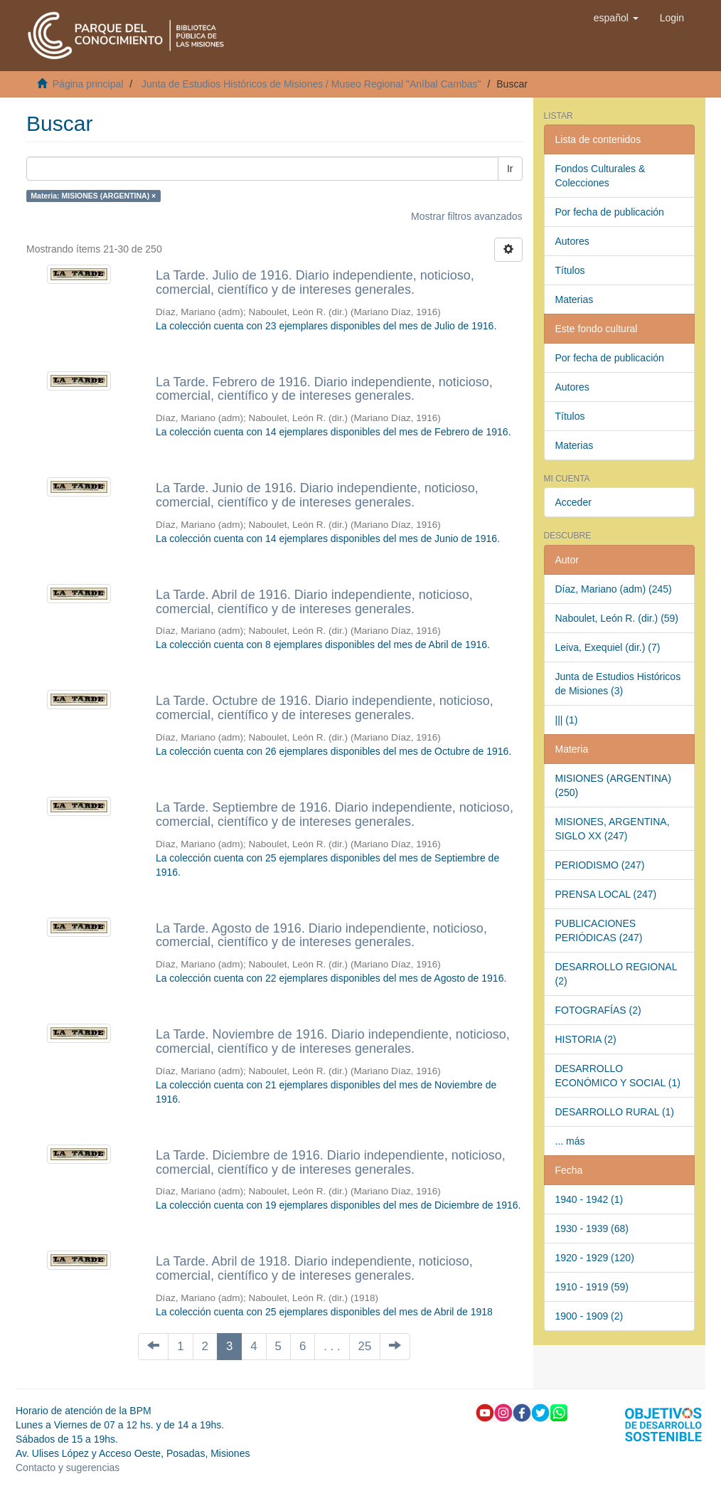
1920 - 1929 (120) (594, 1257)
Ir (510, 168)
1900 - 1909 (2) (589, 1316)
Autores (572, 241)
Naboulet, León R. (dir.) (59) (617, 618)
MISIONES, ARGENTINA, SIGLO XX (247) (612, 829)
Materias (574, 299)
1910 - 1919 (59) (592, 1287)
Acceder (573, 502)
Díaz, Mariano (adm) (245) (613, 589)
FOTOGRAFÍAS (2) (598, 1010)
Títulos (570, 270)
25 (365, 1346)
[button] (616, 18)
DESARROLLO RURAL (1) (615, 1112)
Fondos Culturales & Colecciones (600, 176)
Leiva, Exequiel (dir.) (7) (608, 647)
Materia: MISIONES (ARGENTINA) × (93, 195)
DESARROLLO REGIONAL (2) (616, 974)
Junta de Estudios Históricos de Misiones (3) (618, 683)
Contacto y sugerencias (67, 1467)
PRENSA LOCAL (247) (606, 894)
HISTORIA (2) (585, 1039)
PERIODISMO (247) (600, 865)
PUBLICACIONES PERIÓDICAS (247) (599, 930)
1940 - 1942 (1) (589, 1199)
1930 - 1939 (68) (592, 1228)
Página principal (88, 84)
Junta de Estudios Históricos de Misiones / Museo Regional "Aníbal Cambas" (311, 84)
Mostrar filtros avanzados (466, 216)
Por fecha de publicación (609, 212)
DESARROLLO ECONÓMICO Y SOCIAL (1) (617, 1075)
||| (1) (566, 720)
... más (570, 1141)
